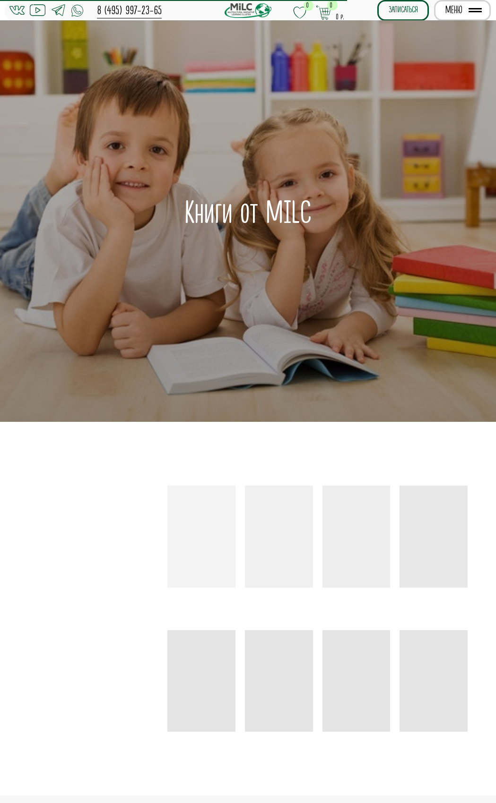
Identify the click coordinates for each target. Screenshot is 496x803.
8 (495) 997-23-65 (129, 10)
